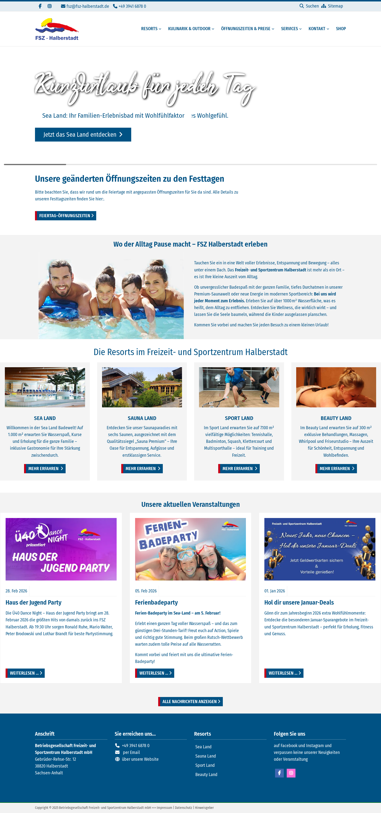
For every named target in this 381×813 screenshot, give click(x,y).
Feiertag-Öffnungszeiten (64, 215)
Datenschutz (183, 808)
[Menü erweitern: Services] (301, 29)
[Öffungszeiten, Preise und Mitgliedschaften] (244, 29)
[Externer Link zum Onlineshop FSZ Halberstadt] (339, 29)
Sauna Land (205, 756)
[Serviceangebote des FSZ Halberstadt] (288, 29)
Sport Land (205, 765)
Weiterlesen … (22, 672)
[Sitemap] (332, 6)
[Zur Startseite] (57, 29)
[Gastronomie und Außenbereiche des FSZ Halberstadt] (187, 29)
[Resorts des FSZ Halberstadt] (147, 29)
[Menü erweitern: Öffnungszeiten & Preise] (273, 29)
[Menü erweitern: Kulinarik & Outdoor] (213, 29)
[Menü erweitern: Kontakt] (328, 29)
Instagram (291, 773)
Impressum (164, 808)
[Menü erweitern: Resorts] (160, 29)
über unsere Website (140, 759)
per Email (131, 752)
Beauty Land (206, 774)
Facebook (279, 773)
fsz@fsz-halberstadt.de (88, 6)
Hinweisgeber (204, 808)
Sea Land (203, 747)
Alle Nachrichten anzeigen (190, 701)
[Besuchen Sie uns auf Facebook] (40, 6)
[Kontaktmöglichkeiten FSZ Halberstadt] (315, 29)
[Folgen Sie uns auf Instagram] (49, 6)
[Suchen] (309, 6)
